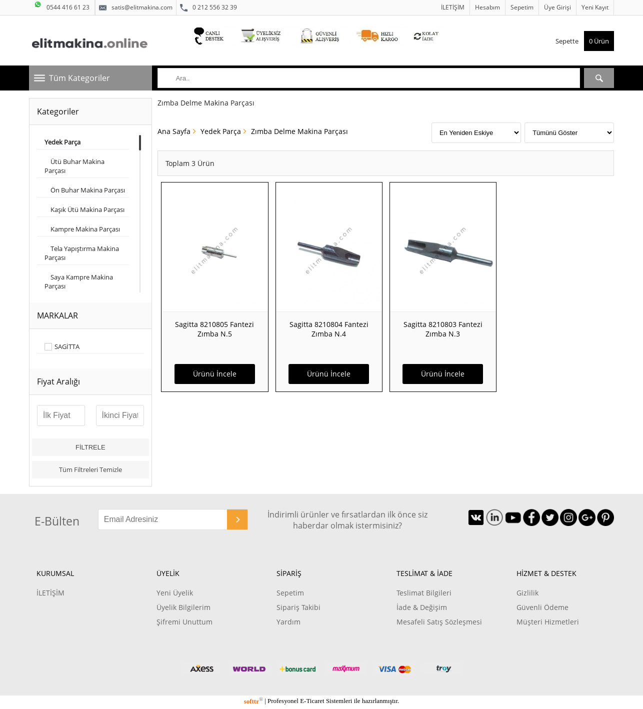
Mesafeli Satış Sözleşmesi (439, 621)
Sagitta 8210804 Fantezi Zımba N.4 (329, 329)
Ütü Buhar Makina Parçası (74, 166)
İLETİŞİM (452, 7)
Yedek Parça (220, 131)
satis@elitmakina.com (135, 8)
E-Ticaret (312, 701)
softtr (253, 701)
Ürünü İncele (214, 373)
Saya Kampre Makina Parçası (78, 281)
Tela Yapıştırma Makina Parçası (81, 253)
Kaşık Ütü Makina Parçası (84, 209)
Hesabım (487, 7)
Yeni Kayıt (595, 7)
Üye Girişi (557, 7)
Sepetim (522, 7)
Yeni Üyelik (174, 593)
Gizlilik (527, 593)
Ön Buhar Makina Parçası (84, 190)
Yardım (288, 621)
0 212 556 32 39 (208, 8)
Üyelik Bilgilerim (183, 607)
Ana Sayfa (174, 131)
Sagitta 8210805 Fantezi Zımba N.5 (214, 329)
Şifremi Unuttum (184, 621)
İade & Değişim (421, 607)
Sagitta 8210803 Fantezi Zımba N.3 (443, 329)
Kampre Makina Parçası (82, 229)
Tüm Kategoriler (79, 78)
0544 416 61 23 (62, 5)
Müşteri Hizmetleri (547, 621)
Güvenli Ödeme (542, 607)
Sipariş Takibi (298, 607)
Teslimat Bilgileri (424, 593)
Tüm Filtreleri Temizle (90, 469)
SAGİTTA (67, 346)
